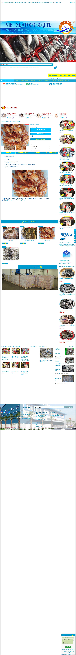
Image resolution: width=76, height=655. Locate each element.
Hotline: (7, 2)
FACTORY (40, 80)
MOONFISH (58, 378)
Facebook (65, 651)
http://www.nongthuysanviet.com (67, 245)
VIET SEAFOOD (18, 428)
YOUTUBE (60, 80)
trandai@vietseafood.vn (65, 265)
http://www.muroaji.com (65, 242)
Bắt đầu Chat (68, 646)
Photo (37, 153)
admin (44, 358)
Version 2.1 (73, 654)
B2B (59, 373)
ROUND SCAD (28, 67)
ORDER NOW (41, 130)
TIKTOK (67, 80)
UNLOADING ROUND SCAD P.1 (15, 371)
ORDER (72, 2)
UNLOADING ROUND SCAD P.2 (5, 371)
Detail (8, 153)
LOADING (47, 80)
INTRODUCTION (24, 80)
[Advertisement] (38, 13)
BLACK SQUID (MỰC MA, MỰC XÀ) (15, 358)
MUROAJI (15, 67)
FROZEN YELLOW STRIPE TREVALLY (46, 361)
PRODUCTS (36, 267)
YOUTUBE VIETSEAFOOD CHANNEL (10, 346)
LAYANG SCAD (21, 67)
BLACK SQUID (35, 67)
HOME (17, 80)
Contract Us (51, 153)
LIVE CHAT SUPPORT (69, 635)
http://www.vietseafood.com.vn (67, 244)
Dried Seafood (7, 121)
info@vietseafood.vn (10, 200)
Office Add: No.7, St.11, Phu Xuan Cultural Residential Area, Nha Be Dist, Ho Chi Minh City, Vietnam (38, 2)
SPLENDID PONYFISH (57, 349)
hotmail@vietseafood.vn (65, 262)
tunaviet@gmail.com (22, 200)
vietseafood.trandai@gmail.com (67, 266)
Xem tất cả (33, 346)
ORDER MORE (41, 133)
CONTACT (53, 80)
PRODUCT (10, 67)
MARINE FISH (43, 346)
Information (23, 153)
